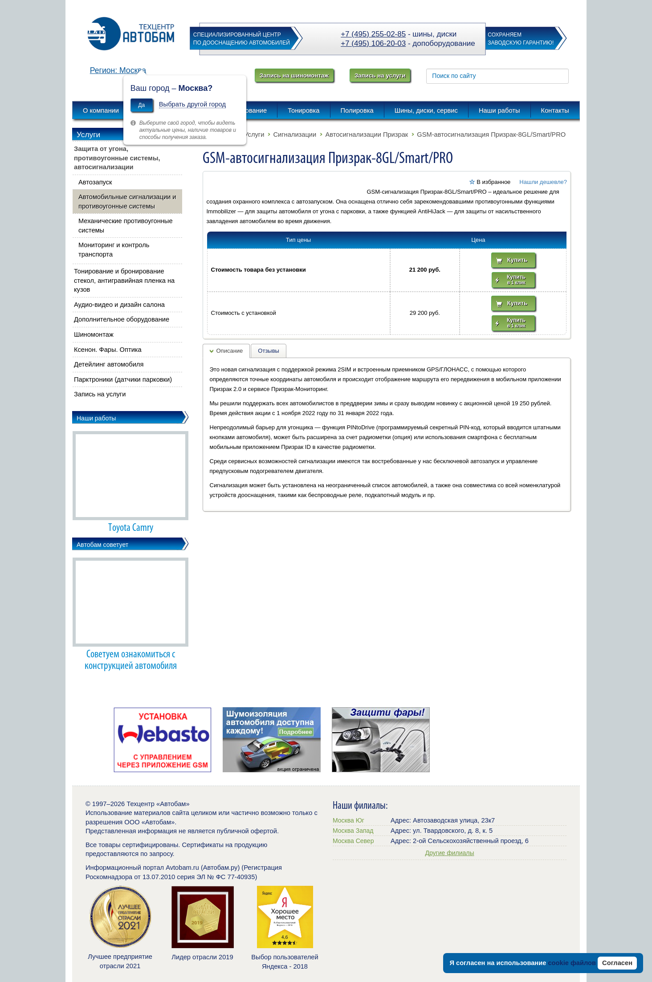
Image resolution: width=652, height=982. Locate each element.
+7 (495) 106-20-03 (373, 43)
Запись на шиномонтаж (294, 75)
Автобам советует (102, 544)
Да (141, 105)
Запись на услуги (380, 75)
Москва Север (353, 840)
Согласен (617, 962)
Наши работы (96, 418)
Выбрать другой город (192, 104)
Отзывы (268, 350)
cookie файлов (572, 962)
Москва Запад (353, 830)
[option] (162, 739)
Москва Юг (348, 820)
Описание (229, 350)
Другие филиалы (449, 852)
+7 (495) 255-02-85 (373, 34)
